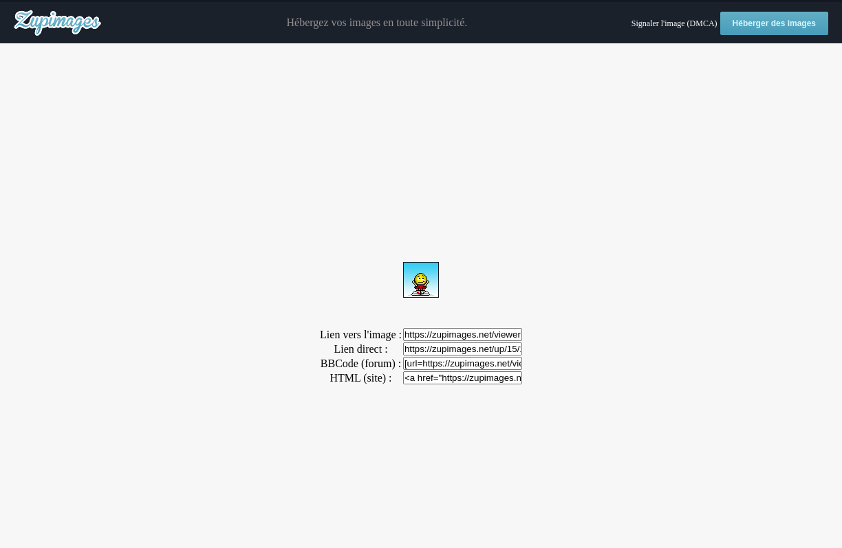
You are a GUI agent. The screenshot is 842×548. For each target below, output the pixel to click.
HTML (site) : (360, 378)
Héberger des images (774, 23)
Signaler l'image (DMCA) (674, 23)
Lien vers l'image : (361, 334)
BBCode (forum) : (361, 363)
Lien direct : (360, 349)
